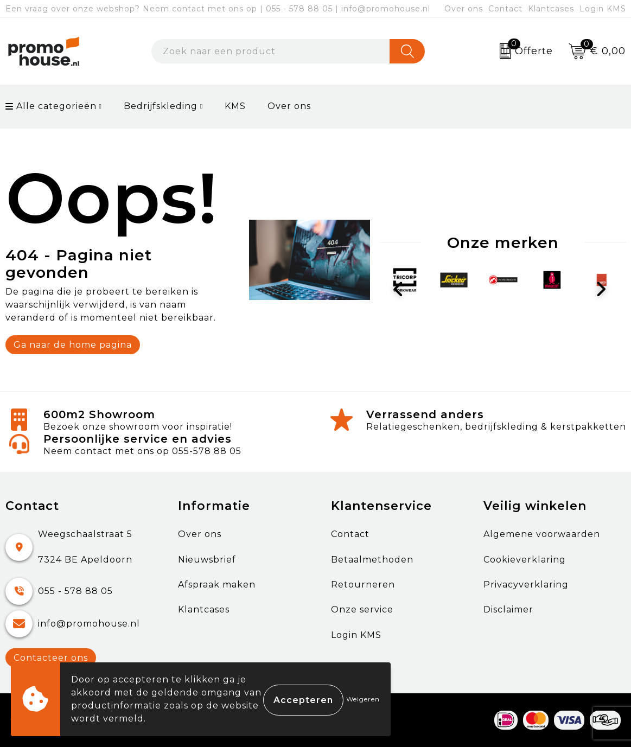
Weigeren (363, 699)
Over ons (463, 9)
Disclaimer (508, 609)
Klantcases (551, 9)
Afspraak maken (217, 584)
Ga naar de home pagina (73, 345)
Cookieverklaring (524, 559)
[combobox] (270, 51)
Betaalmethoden (372, 559)
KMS (235, 106)
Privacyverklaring (526, 584)
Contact (505, 9)
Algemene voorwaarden (541, 534)
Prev (402, 289)
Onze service (362, 609)
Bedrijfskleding (160, 106)
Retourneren (363, 584)
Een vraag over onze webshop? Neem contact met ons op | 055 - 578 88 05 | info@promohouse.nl (217, 9)
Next (604, 289)
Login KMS (602, 9)
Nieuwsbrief (207, 559)
